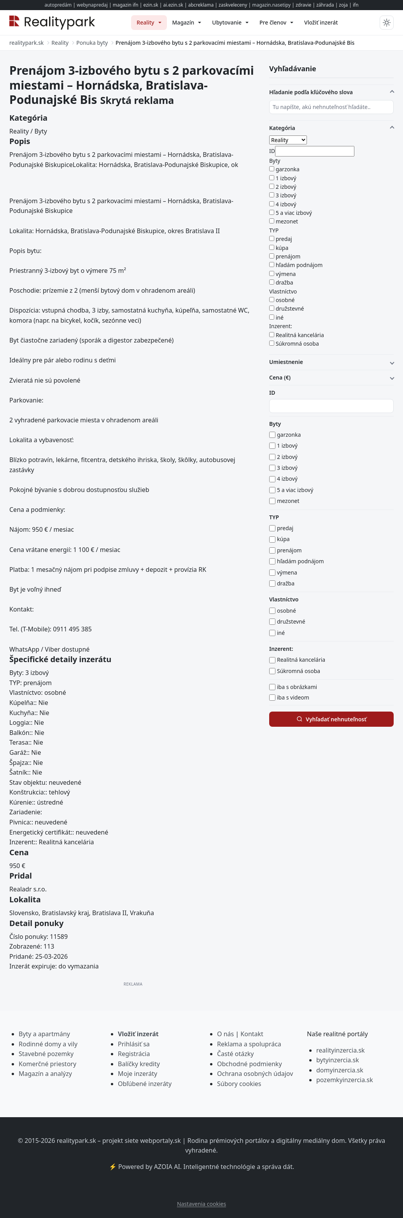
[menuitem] (148, 22)
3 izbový (286, 195)
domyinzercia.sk (339, 1070)
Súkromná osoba (297, 343)
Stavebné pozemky (46, 1053)
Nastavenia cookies (201, 1203)
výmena (286, 274)
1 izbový (286, 178)
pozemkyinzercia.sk (344, 1080)
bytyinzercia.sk (337, 1060)
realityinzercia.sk (340, 1050)
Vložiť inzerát (138, 1034)
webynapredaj (92, 5)
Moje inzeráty (137, 1073)
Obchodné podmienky (249, 1064)
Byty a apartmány (44, 1034)
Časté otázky (235, 1053)
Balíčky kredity (139, 1064)
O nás (225, 1034)
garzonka (288, 169)
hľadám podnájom (299, 265)
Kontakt (251, 1034)
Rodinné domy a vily (48, 1044)
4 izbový (286, 204)
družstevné (290, 308)
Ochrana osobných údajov (255, 1073)
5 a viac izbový (294, 212)
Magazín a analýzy (45, 1073)
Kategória (282, 128)
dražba (284, 282)
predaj (284, 239)
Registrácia (134, 1053)
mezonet (287, 221)
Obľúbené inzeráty (145, 1083)
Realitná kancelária (300, 335)
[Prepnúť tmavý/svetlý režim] (387, 23)
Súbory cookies (239, 1083)
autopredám (58, 5)
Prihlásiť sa (134, 1044)
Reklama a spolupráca (249, 1044)
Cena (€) (280, 377)
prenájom (288, 256)
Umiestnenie (286, 362)
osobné (285, 300)
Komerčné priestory (47, 1064)
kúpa (282, 247)
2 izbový (286, 186)
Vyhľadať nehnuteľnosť (331, 719)
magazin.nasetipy (271, 5)
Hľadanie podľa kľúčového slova (311, 92)
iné (280, 317)
